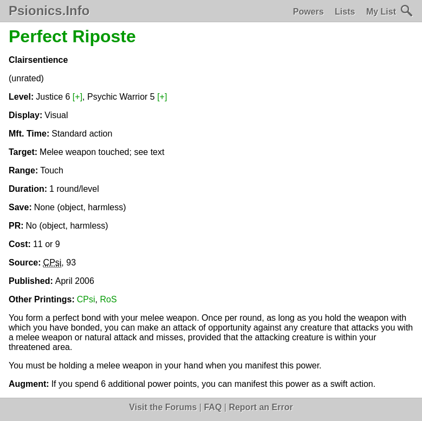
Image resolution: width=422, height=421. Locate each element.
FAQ (213, 407)
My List (381, 11)
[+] (77, 96)
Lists (345, 11)
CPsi (86, 299)
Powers (308, 11)
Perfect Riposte (72, 36)
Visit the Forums (163, 407)
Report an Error (261, 407)
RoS (108, 299)
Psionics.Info (49, 10)
